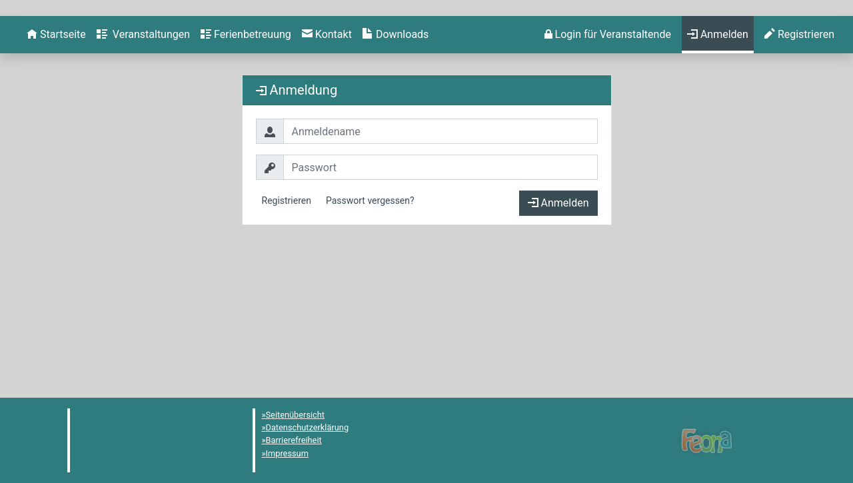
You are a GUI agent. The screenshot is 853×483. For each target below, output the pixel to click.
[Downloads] (395, 167)
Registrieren (286, 333)
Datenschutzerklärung (307, 427)
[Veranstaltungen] (143, 167)
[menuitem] (56, 167)
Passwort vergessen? (370, 333)
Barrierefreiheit (294, 440)
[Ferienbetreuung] (246, 167)
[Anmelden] (607, 167)
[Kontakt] (327, 167)
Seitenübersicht (295, 415)
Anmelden (558, 335)
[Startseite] (56, 167)
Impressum (287, 453)
